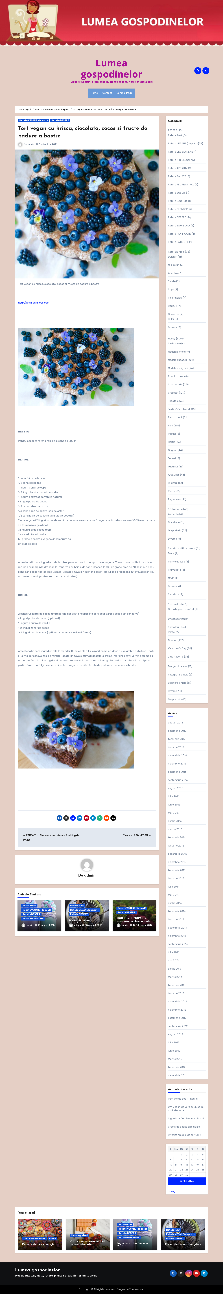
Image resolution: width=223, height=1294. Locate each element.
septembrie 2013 (178, 944)
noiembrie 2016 (177, 763)
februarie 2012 (177, 1067)
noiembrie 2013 (177, 935)
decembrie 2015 (177, 853)
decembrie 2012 (177, 1001)
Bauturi (172, 305)
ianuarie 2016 (176, 845)
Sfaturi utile (175, 509)
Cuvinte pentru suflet (181, 609)
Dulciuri (172, 256)
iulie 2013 (173, 952)
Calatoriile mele (177, 682)
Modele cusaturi (177, 359)
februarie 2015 (177, 870)
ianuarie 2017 (176, 747)
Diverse (172, 327)
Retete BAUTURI (178, 201)
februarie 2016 (177, 837)
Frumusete (174, 569)
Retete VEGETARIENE (180, 151)
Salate (172, 281)
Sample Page (125, 92)
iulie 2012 (173, 1042)
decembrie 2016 (177, 755)
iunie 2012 (174, 1050)
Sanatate (173, 594)
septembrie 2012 (178, 1026)
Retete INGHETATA (33, 919)
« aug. (172, 1191)
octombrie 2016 (177, 771)
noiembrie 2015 (177, 862)
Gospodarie (174, 530)
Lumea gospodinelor (111, 68)
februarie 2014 (177, 911)
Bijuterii (173, 483)
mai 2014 (173, 894)
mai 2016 (173, 812)
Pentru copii (175, 417)
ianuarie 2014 (176, 919)
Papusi (172, 433)
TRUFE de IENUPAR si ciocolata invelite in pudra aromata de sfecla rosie (133, 922)
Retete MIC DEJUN (179, 159)
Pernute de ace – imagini (183, 1098)
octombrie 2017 (177, 730)
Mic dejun (174, 264)
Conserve (173, 314)
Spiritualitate (176, 604)
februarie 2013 (177, 985)
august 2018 (175, 722)
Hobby (171, 338)
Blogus (121, 1289)
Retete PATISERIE (178, 242)
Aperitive (173, 273)
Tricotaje (173, 400)
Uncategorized (177, 618)
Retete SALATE (177, 176)
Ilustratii (173, 466)
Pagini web (174, 499)
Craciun (172, 640)
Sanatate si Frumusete (181, 548)
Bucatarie (174, 522)
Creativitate (175, 384)
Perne (171, 491)
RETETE (172, 130)
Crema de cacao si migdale (184, 1126)
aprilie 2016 (175, 821)
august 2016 (175, 788)
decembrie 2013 (177, 927)
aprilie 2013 (174, 968)
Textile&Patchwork (179, 409)
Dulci (171, 319)
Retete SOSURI (177, 192)
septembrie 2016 (178, 780)
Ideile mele (174, 343)
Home (94, 92)
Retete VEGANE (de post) (33, 120)
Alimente (173, 514)
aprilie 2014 (175, 903)
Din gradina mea (178, 666)
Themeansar (136, 1289)
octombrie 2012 (177, 1017)
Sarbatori (173, 627)
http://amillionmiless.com (33, 302)
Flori (170, 425)
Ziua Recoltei (176, 656)
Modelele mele (176, 351)
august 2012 (175, 1034)
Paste (171, 632)
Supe (171, 289)
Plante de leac (176, 561)
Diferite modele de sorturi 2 (184, 1134)
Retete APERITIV (178, 168)
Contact (107, 92)
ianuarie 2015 (176, 878)
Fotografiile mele (178, 674)
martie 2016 (175, 829)
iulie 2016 (173, 796)
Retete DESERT (60, 120)
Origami (172, 450)
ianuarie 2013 (176, 993)
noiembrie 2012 (177, 1009)
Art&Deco (174, 474)
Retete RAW (29, 906)
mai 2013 (173, 960)
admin (31, 144)
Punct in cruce (177, 376)
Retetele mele (176, 251)
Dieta (171, 553)
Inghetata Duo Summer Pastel (186, 1118)
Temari (172, 458)
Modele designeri (178, 368)
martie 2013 (175, 976)
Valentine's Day (177, 648)
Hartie (171, 442)
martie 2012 (175, 1058)
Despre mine (175, 699)
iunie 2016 (174, 804)
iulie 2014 (173, 886)
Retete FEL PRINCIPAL (181, 184)
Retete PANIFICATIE (179, 233)
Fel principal (175, 297)
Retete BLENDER (178, 209)
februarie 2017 (177, 739)
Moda (171, 578)
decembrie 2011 (177, 1075)
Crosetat (173, 392)
